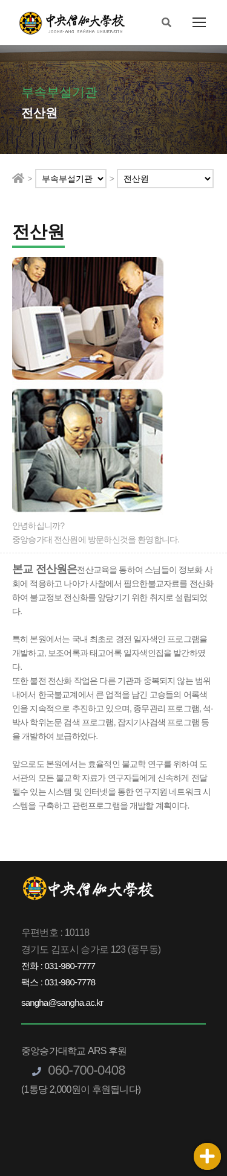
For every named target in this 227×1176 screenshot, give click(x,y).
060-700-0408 (78, 1070)
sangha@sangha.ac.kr (62, 1002)
